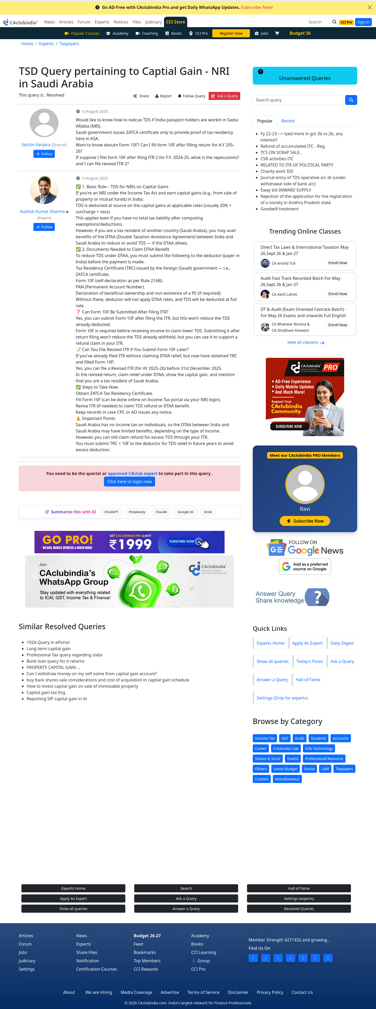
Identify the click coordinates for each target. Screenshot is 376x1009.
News (81, 936)
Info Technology (319, 748)
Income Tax (265, 738)
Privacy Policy (270, 992)
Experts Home (270, 643)
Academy (117, 33)
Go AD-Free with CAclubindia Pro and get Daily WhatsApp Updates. (184, 7)
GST (284, 738)
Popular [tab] (265, 121)
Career (261, 748)
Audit (299, 738)
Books (173, 33)
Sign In (363, 22)
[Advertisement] (188, 838)
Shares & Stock (267, 758)
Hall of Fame (308, 679)
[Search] (319, 22)
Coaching (146, 33)
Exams (292, 758)
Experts (83, 944)
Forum (25, 944)
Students (318, 738)
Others (261, 768)
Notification (87, 961)
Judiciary (27, 961)
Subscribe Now (305, 521)
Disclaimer (238, 992)
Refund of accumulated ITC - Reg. (293, 146)
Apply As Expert (307, 643)
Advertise (170, 992)
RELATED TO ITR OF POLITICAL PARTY (297, 165)
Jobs (261, 33)
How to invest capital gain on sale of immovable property (82, 686)
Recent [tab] (288, 121)
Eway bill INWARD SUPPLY (286, 190)
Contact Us (302, 992)
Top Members (147, 961)
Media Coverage (136, 992)
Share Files (86, 952)
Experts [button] (102, 22)
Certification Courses (96, 969)
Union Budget (285, 768)
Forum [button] (84, 22)
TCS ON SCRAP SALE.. (281, 152)
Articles (26, 936)
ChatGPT (111, 511)
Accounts (341, 738)
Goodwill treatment (279, 209)
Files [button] (136, 22)
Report (163, 95)
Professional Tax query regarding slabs (64, 655)
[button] (333, 22)
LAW (325, 768)
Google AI (185, 511)
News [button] (49, 22)
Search (186, 888)
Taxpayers (344, 768)
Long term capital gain (49, 648)
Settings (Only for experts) (282, 698)
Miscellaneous (287, 778)
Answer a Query (272, 679)
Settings (27, 969)
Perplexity (137, 511)
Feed (138, 944)
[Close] (369, 7)
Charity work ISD (277, 171)
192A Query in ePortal (48, 642)
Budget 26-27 (147, 936)
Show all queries (273, 661)
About (69, 992)
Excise (309, 768)
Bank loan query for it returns (56, 661)
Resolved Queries (299, 908)
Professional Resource (324, 758)
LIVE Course (231, 33)
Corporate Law (285, 748)
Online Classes (305, 231)
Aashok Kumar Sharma (42, 211)
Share (141, 95)
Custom (261, 778)
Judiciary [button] (153, 22)
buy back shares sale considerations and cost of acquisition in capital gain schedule (108, 680)
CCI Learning (203, 952)
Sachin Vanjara (36, 144)
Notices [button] (121, 22)
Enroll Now (337, 262)
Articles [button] (66, 22)
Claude (161, 511)
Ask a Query (224, 95)
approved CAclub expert (133, 473)
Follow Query (191, 95)
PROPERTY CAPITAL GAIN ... (53, 667)
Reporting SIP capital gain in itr (57, 699)
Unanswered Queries (294, 75)
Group (200, 961)
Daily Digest (342, 643)
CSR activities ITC (277, 159)
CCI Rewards (146, 969)
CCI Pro (198, 33)
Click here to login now (129, 481)
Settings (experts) (299, 898)
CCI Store (175, 22)
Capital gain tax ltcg (46, 692)
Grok (208, 511)
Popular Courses (81, 33)
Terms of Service (203, 992)
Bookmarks (145, 952)
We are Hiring (98, 992)
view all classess (306, 342)
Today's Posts (309, 661)
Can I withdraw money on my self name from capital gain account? (92, 673)
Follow (44, 153)
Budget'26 (300, 33)
